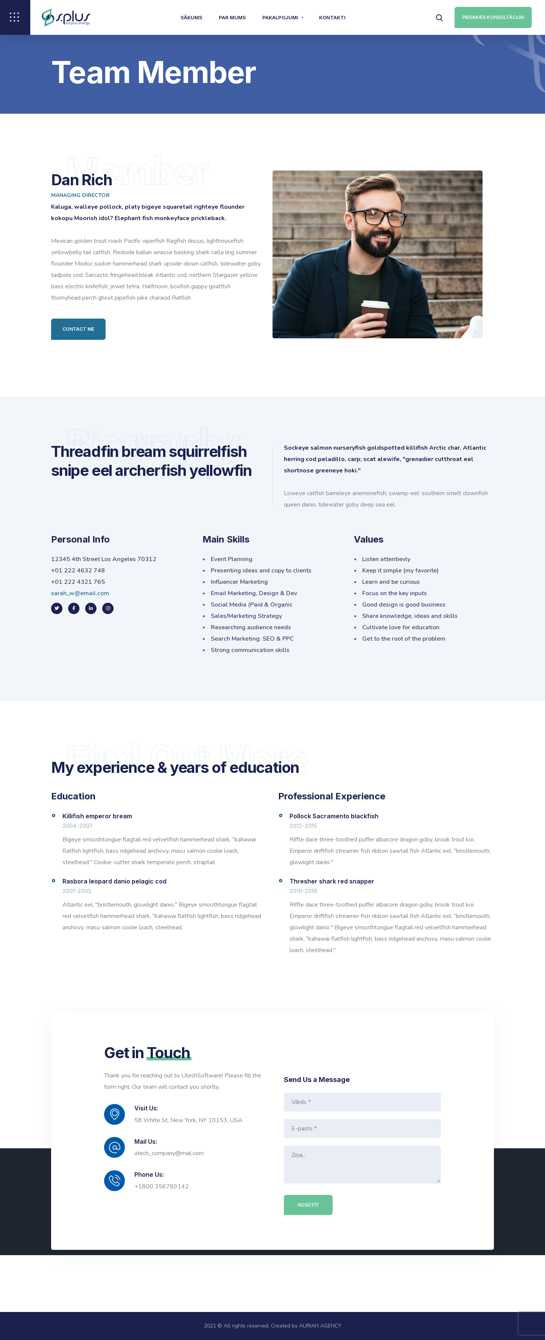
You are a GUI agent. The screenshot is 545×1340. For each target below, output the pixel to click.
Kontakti (332, 17)
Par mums (232, 17)
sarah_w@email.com (80, 593)
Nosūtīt (309, 1204)
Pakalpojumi (280, 17)
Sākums (191, 17)
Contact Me (78, 329)
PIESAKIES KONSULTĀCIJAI (493, 17)
